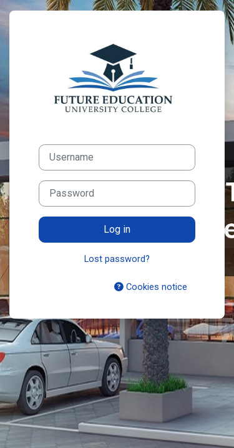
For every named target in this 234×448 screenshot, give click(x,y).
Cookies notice (150, 286)
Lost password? (117, 258)
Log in (117, 229)
